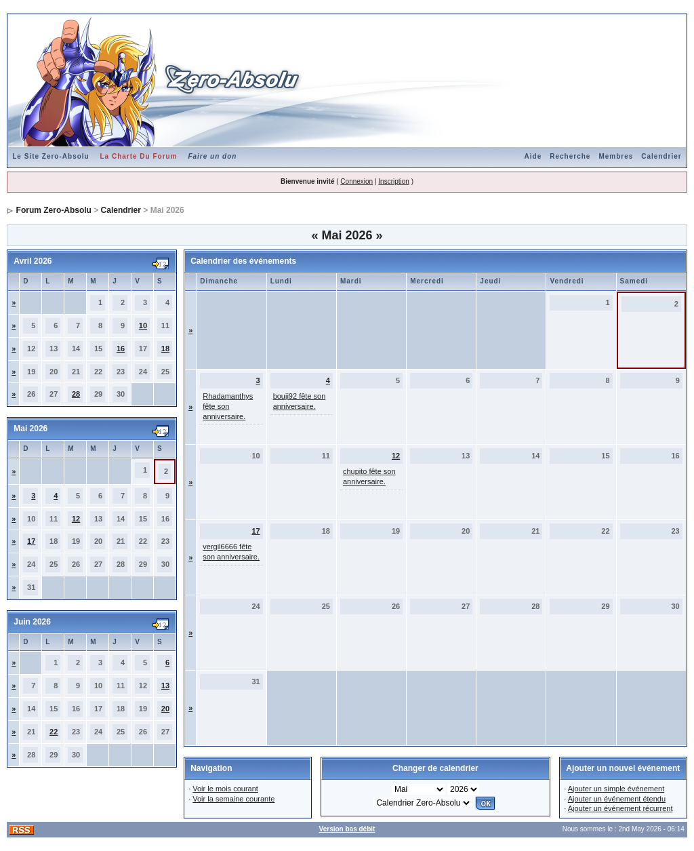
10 (143, 325)
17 (31, 541)
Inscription (393, 181)
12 (76, 519)
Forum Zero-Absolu (53, 210)
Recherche (570, 156)
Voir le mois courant (225, 789)
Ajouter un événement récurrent (620, 808)
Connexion (356, 181)
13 (165, 685)
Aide (533, 156)
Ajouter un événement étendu (617, 799)
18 (165, 348)
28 (76, 394)
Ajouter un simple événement (616, 789)
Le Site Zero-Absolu (50, 156)
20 (165, 709)
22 (53, 732)
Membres (615, 156)
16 (121, 348)
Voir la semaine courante (233, 799)
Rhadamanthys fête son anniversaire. (228, 406)
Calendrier (661, 156)
